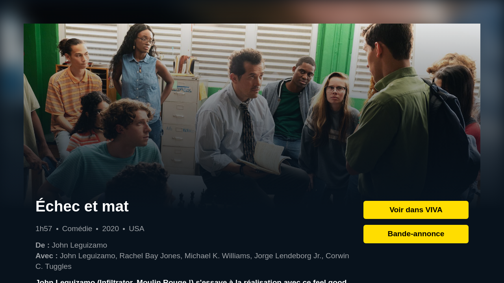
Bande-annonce (416, 234)
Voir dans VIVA (416, 210)
